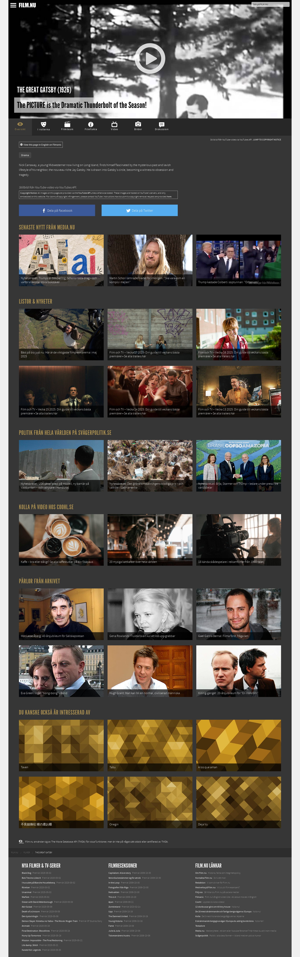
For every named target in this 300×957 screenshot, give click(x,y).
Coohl (198, 902)
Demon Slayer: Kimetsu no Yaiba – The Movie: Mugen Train (50, 921)
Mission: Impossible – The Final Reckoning (42, 940)
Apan (110, 902)
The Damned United (118, 916)
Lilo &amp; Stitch (30, 945)
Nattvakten (113, 892)
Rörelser (26, 887)
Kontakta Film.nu (203, 878)
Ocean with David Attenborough (37, 902)
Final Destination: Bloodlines (36, 930)
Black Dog (26, 873)
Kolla (197, 916)
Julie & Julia (114, 930)
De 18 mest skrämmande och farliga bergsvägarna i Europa (223, 911)
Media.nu (200, 930)
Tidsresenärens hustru (119, 935)
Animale (26, 926)
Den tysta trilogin (30, 916)
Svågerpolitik (201, 935)
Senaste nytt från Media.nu (47, 227)
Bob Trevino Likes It (31, 878)
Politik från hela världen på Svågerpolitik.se (65, 432)
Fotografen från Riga (118, 887)
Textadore (200, 926)
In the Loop (114, 882)
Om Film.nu (201, 873)
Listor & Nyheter (35, 301)
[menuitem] (14, 852)
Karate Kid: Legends (31, 950)
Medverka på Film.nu (205, 887)
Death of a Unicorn (31, 911)
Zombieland (114, 906)
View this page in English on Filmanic (40, 144)
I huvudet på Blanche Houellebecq (38, 882)
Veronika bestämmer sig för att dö (124, 878)
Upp (110, 911)
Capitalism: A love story (119, 873)
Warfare (25, 897)
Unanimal (26, 892)
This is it (112, 897)
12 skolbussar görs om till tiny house (212, 906)
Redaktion (200, 882)
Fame (111, 926)
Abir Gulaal (27, 906)
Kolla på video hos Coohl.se (46, 507)
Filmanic (199, 897)
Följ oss (199, 892)
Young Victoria (115, 921)
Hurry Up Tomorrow (31, 935)
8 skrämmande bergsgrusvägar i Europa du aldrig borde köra (224, 921)
